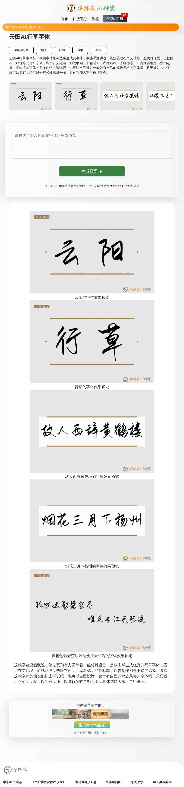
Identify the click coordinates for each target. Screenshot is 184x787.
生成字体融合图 (92, 725)
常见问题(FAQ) (85, 782)
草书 (80, 50)
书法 (98, 50)
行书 (62, 50)
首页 (65, 18)
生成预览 (92, 171)
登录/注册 (117, 18)
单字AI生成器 (12, 782)
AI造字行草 (21, 50)
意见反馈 (137, 782)
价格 (95, 18)
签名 (44, 50)
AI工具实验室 (162, 782)
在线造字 (80, 18)
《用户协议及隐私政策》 (48, 782)
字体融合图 (113, 782)
